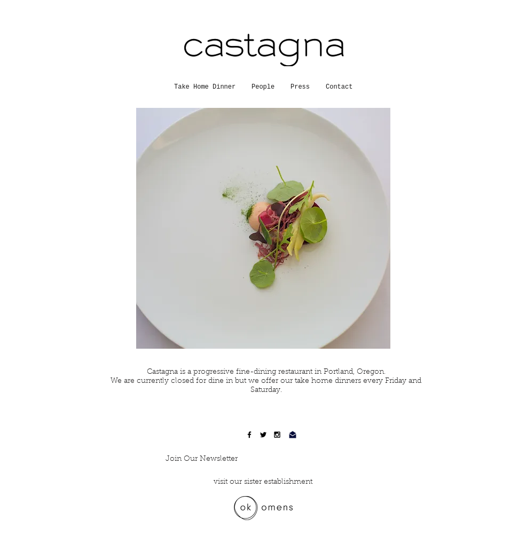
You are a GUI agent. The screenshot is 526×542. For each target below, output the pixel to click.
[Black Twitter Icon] (263, 434)
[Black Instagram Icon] (277, 434)
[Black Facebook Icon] (249, 434)
